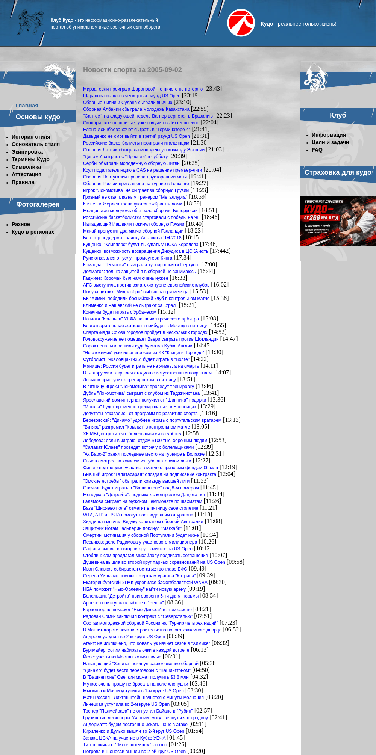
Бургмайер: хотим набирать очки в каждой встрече (136, 650)
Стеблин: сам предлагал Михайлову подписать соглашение (145, 555)
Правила (23, 182)
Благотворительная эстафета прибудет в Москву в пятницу (145, 325)
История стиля (31, 137)
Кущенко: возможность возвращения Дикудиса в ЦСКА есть (145, 251)
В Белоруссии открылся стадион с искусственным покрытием (147, 373)
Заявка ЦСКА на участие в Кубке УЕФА (124, 738)
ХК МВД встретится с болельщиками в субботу (132, 433)
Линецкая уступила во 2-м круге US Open (126, 704)
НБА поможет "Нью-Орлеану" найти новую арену (134, 589)
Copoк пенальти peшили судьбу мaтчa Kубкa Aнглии (138, 346)
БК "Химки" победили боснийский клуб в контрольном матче (146, 298)
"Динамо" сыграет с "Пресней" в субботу (125, 156)
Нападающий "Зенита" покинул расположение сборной (141, 663)
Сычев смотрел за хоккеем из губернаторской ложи (137, 461)
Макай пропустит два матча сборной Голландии (133, 231)
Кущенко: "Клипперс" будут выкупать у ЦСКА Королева (141, 244)
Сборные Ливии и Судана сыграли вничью (127, 102)
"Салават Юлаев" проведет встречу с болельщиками (138, 447)
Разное (21, 224)
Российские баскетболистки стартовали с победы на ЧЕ (141, 217)
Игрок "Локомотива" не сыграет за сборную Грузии (136, 190)
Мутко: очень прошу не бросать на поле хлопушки (135, 684)
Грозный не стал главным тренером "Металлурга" (135, 197)
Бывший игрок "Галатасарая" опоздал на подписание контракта (149, 474)
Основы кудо (38, 117)
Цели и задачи (330, 142)
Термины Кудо (31, 159)
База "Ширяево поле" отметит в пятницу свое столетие (140, 508)
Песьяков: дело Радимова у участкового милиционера (140, 542)
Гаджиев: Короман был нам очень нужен (125, 278)
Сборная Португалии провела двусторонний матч (135, 177)
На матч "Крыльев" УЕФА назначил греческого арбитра (141, 319)
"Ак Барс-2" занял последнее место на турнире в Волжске (144, 454)
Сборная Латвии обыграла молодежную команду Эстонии (144, 150)
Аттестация (26, 174)
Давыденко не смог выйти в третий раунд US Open (136, 136)
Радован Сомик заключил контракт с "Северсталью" (138, 616)
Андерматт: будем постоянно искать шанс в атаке (135, 724)
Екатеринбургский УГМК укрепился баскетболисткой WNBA (145, 582)
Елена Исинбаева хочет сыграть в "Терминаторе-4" (137, 129)
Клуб (338, 115)
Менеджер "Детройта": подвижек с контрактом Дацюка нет (144, 494)
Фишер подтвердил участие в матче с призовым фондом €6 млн (150, 467)
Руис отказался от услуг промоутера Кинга (127, 258)
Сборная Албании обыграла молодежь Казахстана (136, 109)
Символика (26, 167)
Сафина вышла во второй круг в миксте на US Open (138, 548)
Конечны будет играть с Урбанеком (119, 312)
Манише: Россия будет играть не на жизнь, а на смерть (141, 366)
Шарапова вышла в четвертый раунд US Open (131, 95)
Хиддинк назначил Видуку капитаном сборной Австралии (143, 521)
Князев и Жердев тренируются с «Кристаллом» (132, 204)
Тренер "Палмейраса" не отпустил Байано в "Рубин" (138, 711)
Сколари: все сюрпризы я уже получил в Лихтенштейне (141, 122)
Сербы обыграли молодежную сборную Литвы (131, 163)
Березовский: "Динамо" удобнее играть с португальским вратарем (152, 420)
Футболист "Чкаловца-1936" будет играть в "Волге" (136, 359)
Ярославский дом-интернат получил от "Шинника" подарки (144, 400)
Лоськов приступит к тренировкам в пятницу (129, 379)
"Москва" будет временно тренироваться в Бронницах (139, 406)
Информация (329, 135)
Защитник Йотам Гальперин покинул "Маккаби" (132, 528)
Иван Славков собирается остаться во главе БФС (135, 569)
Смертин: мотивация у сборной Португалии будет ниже (141, 535)
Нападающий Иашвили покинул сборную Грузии (133, 224)
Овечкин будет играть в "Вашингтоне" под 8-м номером (141, 488)
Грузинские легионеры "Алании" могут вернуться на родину (145, 717)
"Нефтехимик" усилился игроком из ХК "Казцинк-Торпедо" (143, 352)
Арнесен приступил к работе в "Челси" (123, 603)
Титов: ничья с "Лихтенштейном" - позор (125, 744)
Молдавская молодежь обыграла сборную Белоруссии (140, 210)
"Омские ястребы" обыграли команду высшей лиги (136, 481)
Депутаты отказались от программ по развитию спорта (140, 413)
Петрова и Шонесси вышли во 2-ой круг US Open (134, 751)
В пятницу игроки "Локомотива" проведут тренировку (138, 386)
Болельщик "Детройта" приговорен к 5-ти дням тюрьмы (141, 596)
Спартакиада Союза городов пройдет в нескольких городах (145, 332)
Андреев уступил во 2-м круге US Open (124, 636)
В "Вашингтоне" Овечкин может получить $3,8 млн (136, 677)
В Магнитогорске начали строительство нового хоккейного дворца (152, 630)
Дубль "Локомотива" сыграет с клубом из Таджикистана (141, 393)
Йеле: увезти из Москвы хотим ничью (122, 657)
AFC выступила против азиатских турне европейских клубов (146, 285)
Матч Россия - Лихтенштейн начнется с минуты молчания (143, 697)
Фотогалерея (38, 204)
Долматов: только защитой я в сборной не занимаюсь (139, 271)
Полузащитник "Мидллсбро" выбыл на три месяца (136, 291)
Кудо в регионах (33, 232)
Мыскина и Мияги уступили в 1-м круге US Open (133, 690)
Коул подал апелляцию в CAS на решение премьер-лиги (142, 170)
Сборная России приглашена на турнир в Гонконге (136, 183)
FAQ (317, 150)
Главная (26, 105)
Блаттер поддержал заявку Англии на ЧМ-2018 (132, 237)
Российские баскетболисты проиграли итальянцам (136, 143)
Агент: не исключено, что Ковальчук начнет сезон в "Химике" (146, 643)
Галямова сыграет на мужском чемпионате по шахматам (142, 501)
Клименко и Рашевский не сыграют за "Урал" (130, 305)
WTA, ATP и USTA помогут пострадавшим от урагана (138, 515)
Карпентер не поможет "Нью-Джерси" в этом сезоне (137, 609)
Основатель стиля (36, 144)
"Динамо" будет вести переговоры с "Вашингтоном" (137, 670)
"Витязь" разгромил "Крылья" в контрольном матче (136, 427)
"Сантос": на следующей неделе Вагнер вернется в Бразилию (148, 116)
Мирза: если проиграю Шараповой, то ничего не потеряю (143, 89)
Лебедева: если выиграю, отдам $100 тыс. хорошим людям (145, 440)
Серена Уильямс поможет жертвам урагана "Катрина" (139, 575)
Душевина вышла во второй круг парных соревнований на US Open (154, 562)
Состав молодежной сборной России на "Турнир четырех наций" (150, 623)
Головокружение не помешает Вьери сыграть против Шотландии (151, 339)
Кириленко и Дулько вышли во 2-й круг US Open (133, 731)
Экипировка (27, 152)
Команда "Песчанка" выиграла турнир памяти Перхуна (140, 264)
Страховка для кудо (338, 172)
